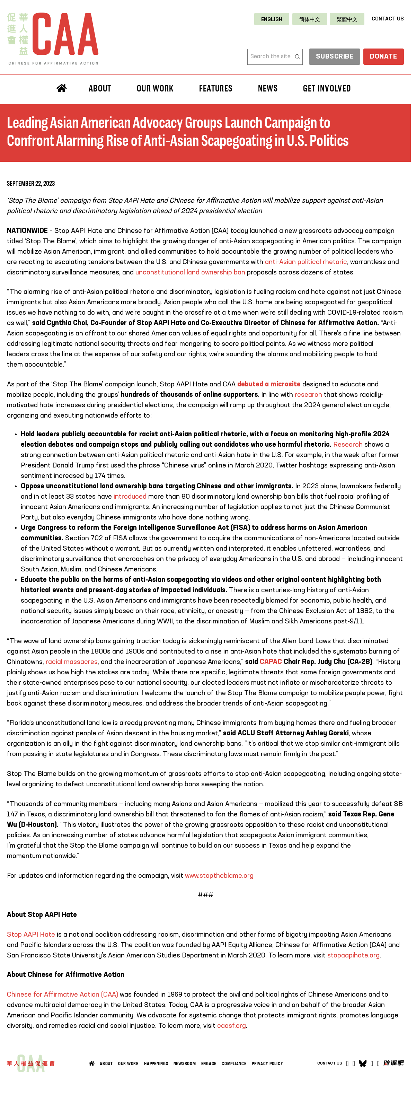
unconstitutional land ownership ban (190, 272)
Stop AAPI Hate (31, 934)
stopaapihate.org (353, 955)
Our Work (155, 88)
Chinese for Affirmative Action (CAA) (62, 994)
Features (216, 88)
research (308, 395)
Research (348, 444)
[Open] (378, 1063)
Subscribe (333, 57)
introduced (130, 496)
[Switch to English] (271, 19)
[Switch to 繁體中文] (347, 19)
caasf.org (231, 1026)
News (268, 88)
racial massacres (72, 662)
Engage (209, 1063)
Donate (383, 57)
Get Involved (327, 88)
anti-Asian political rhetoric (306, 262)
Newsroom (185, 1063)
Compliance (234, 1063)
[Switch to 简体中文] (309, 19)
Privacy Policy (267, 1063)
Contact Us (388, 18)
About (100, 88)
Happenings (156, 1063)
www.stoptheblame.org (219, 876)
